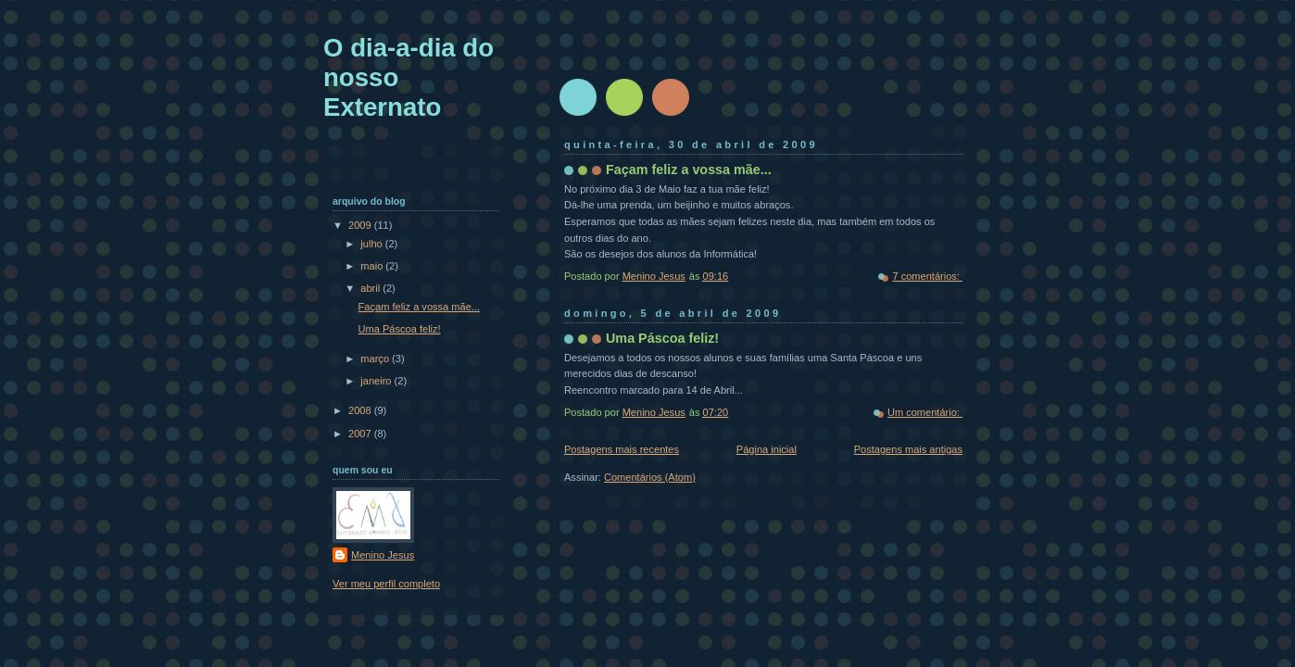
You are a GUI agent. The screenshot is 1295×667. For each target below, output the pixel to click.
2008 (361, 410)
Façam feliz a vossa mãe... (689, 169)
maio (372, 265)
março (376, 358)
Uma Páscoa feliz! (662, 338)
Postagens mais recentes (621, 449)
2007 (361, 433)
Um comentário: (924, 412)
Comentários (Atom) (650, 477)
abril (371, 288)
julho (372, 243)
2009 (361, 225)
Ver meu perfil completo (386, 583)
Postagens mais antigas (908, 449)
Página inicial (766, 449)
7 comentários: (927, 276)
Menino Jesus (382, 554)
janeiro (377, 380)
